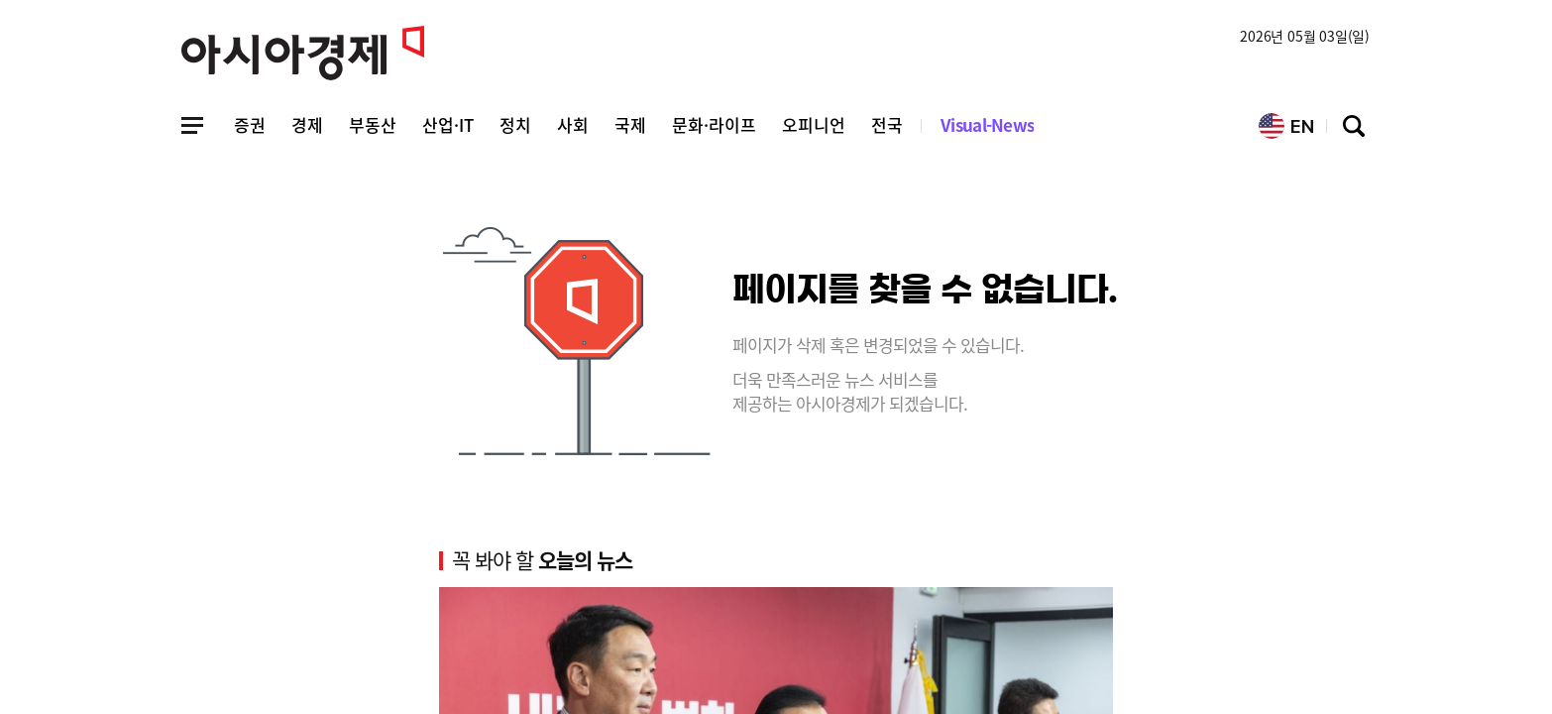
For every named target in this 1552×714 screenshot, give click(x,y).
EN (1286, 126)
